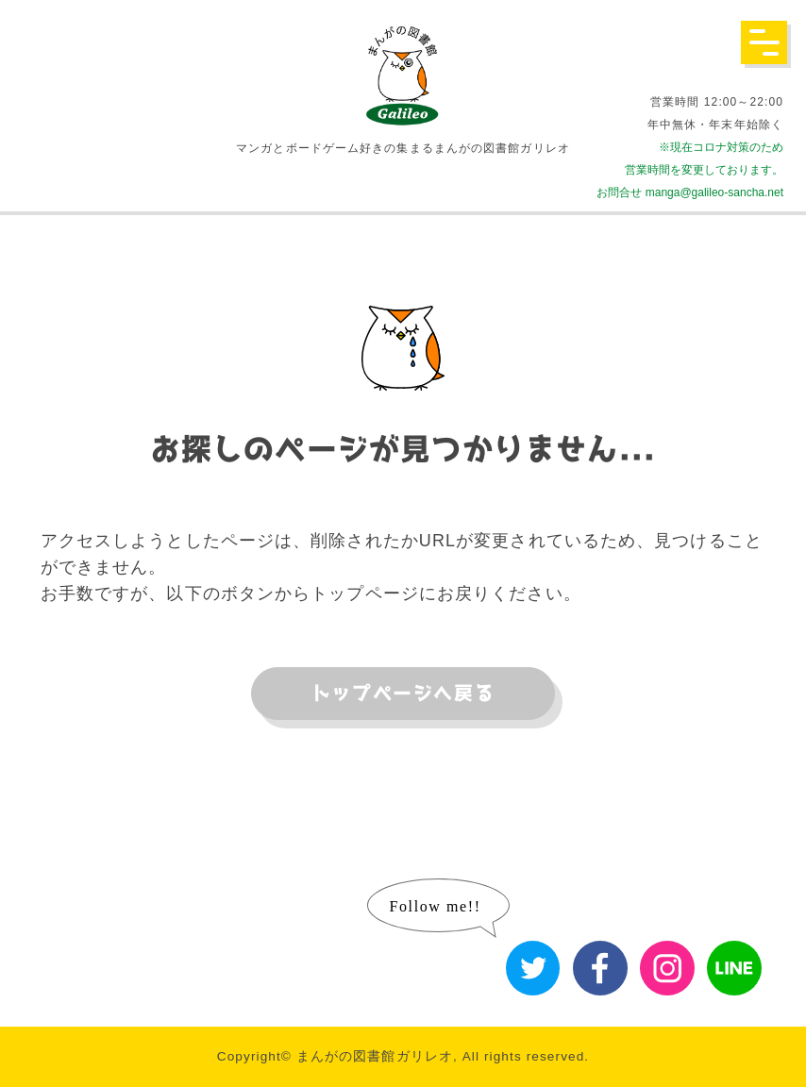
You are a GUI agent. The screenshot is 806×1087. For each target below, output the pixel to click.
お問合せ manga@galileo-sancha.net (689, 192)
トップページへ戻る (403, 693)
